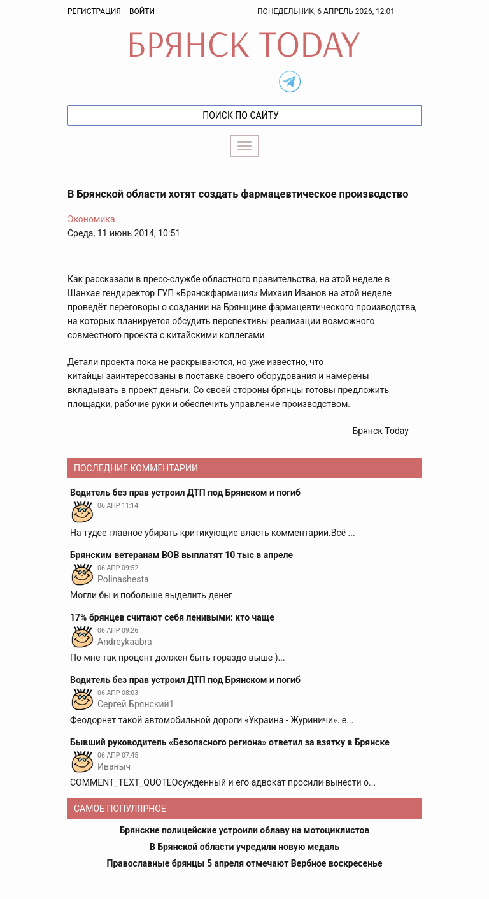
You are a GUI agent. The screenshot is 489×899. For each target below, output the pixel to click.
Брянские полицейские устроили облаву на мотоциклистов (245, 830)
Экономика (91, 219)
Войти (142, 11)
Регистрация (94, 11)
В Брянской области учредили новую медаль (244, 847)
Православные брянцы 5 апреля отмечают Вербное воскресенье (245, 863)
